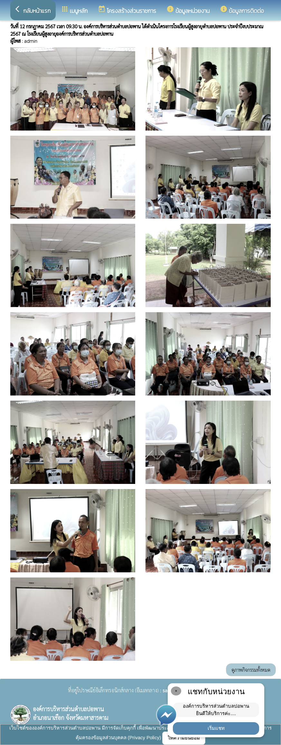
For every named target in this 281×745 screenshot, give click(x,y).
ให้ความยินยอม (184, 737)
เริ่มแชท (216, 728)
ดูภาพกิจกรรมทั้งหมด (250, 670)
